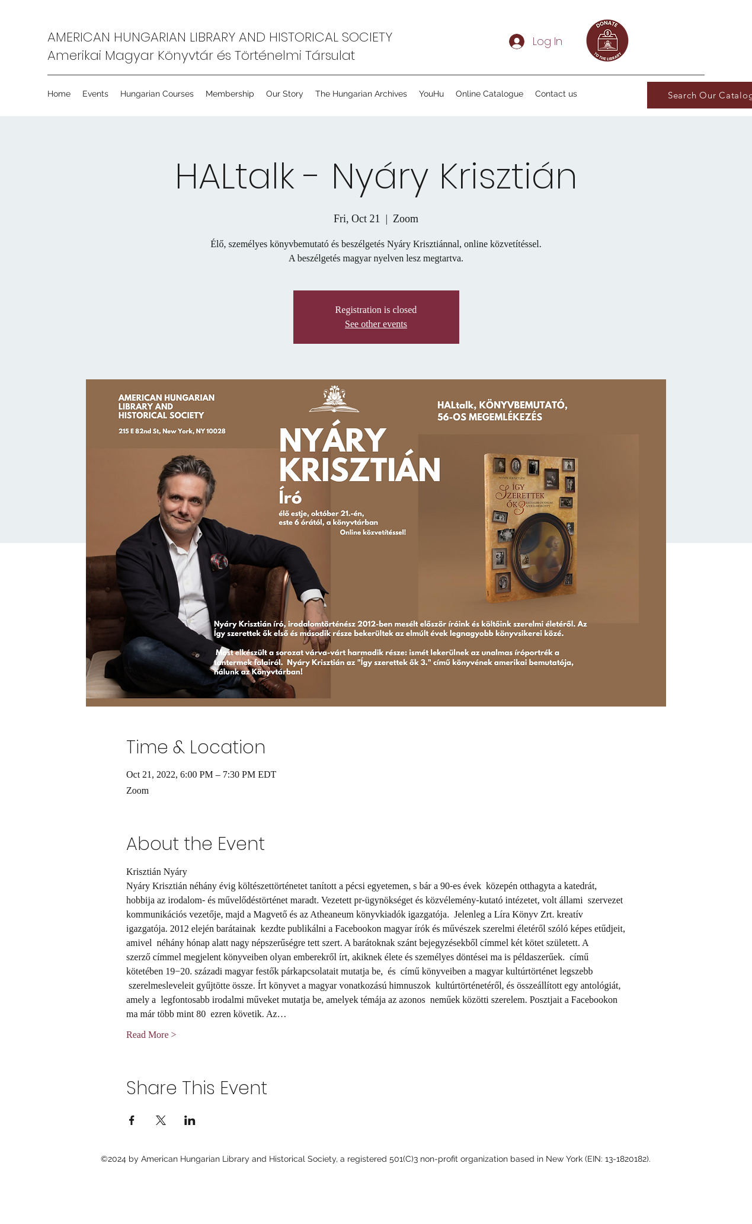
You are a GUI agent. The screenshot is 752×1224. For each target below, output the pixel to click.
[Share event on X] (161, 1120)
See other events (376, 324)
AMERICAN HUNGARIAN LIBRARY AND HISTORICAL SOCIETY (219, 37)
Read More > (151, 1035)
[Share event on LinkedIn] (190, 1120)
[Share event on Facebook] (131, 1120)
